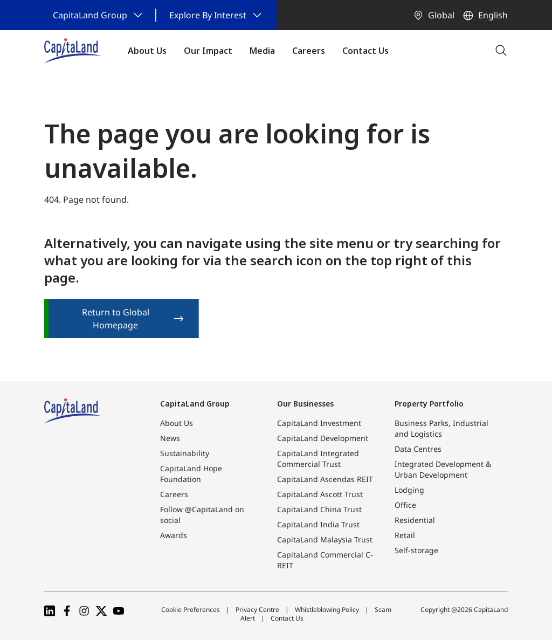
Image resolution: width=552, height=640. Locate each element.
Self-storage (416, 550)
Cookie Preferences (190, 609)
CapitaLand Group (195, 403)
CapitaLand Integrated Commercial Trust (318, 458)
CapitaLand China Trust (319, 509)
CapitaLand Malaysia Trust (324, 539)
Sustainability (184, 453)
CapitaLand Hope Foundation (191, 473)
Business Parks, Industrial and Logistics (441, 428)
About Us (176, 423)
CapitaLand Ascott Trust (320, 494)
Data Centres (418, 449)
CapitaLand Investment (319, 423)
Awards (173, 535)
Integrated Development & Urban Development (443, 469)
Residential (415, 520)
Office (405, 505)
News (170, 438)
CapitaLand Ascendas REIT (325, 479)
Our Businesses (305, 403)
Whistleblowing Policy (327, 609)
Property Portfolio (429, 403)
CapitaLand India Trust (318, 524)
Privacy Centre (257, 609)
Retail (405, 535)
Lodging (409, 490)
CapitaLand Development (322, 438)
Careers (174, 494)
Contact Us (287, 618)
